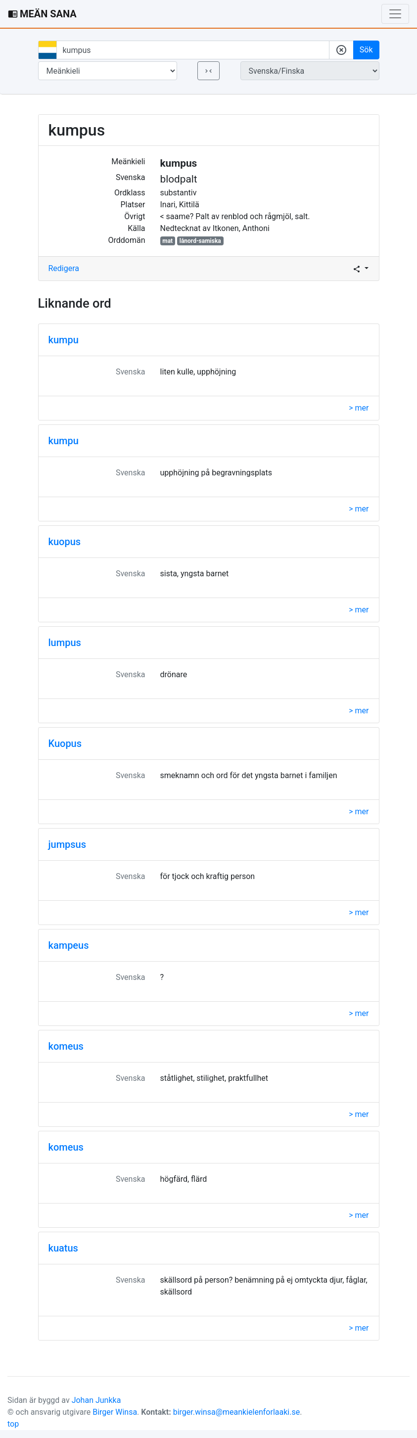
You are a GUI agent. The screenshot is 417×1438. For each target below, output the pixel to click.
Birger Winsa (115, 1412)
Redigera (64, 268)
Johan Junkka (96, 1400)
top (13, 1424)
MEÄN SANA (42, 14)
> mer (359, 408)
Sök (366, 49)
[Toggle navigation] (395, 14)
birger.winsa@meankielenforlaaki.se (236, 1412)
